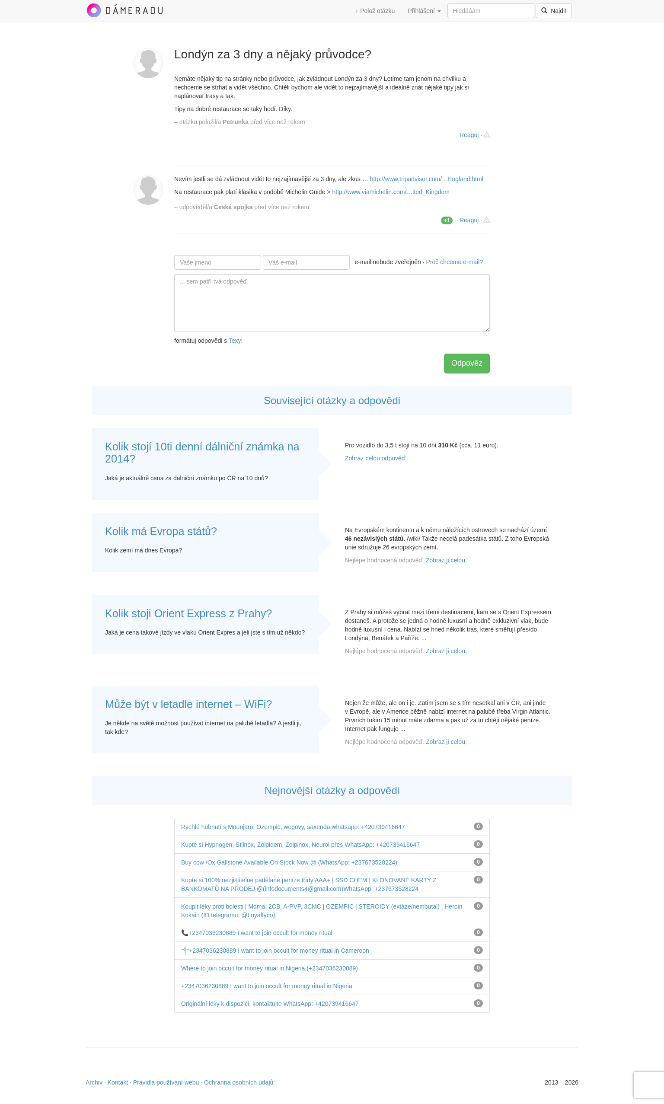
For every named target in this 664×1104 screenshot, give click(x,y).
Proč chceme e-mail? (454, 261)
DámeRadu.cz (124, 10)
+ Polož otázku (375, 10)
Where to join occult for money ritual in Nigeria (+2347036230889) (269, 968)
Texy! (236, 340)
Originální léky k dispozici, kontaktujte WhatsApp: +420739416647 (270, 1003)
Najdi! (553, 10)
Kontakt (118, 1082)
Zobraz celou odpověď (375, 458)
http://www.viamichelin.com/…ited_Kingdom (391, 191)
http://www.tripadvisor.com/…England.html (426, 178)
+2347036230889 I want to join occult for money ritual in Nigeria (266, 986)
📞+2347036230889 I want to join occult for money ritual (256, 932)
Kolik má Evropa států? (161, 531)
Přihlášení (424, 10)
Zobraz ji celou (445, 560)
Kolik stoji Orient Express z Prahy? (188, 613)
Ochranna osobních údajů (238, 1082)
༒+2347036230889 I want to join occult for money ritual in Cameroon (275, 950)
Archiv (94, 1082)
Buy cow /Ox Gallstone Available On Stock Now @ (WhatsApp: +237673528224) (289, 862)
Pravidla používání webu (166, 1082)
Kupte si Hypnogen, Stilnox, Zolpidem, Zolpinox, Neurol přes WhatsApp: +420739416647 (300, 844)
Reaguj (469, 134)
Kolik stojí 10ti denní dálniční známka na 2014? (202, 452)
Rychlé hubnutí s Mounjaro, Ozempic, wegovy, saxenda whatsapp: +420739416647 (293, 826)
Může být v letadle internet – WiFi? (188, 704)
